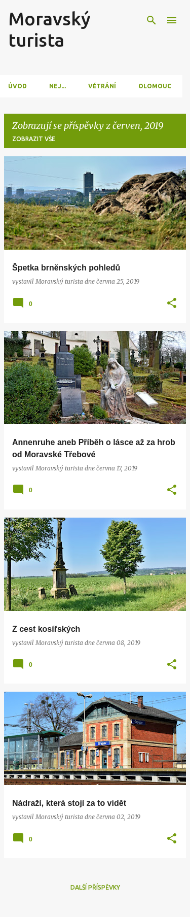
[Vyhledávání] (151, 20)
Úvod (17, 86)
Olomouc (154, 86)
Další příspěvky (95, 887)
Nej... (57, 86)
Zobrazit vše (33, 138)
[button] (172, 304)
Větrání (102, 86)
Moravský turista (49, 29)
